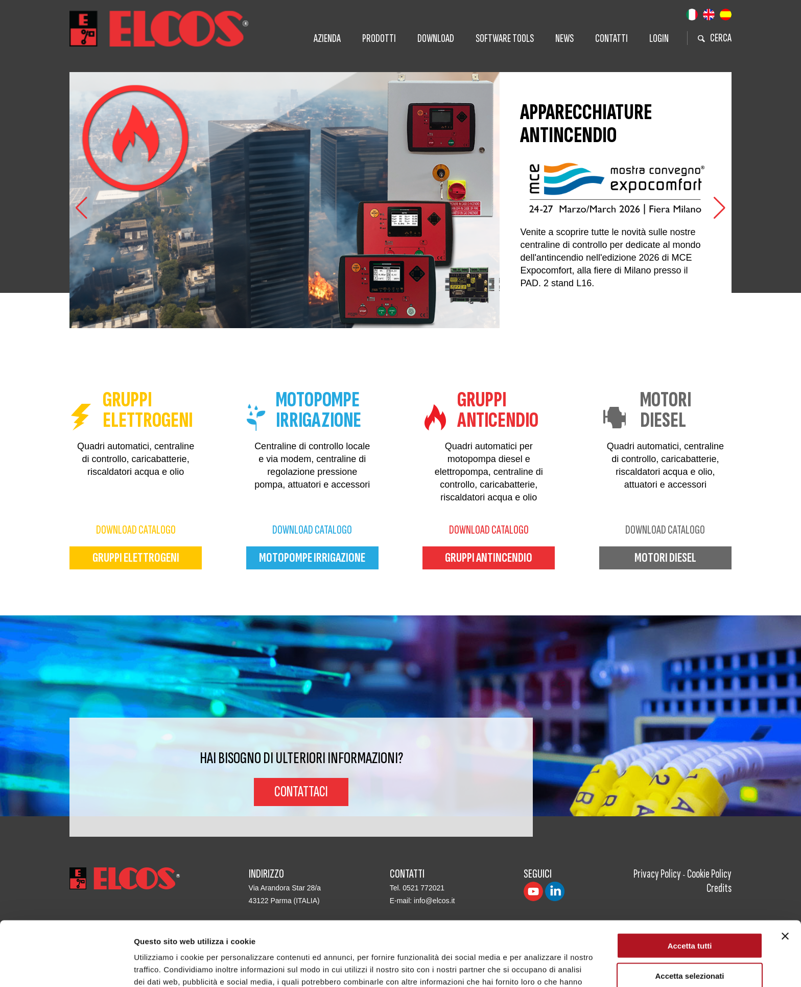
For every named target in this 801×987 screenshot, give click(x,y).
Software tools (505, 38)
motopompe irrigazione (312, 558)
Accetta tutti (690, 885)
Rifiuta (690, 945)
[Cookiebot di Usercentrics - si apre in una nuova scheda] (66, 967)
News (564, 38)
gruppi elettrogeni (135, 558)
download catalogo (136, 529)
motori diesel (665, 558)
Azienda (327, 38)
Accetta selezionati (689, 915)
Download (435, 38)
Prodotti (379, 38)
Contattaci (301, 792)
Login (659, 38)
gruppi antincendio (488, 558)
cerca (715, 38)
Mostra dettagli (537, 966)
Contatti (611, 38)
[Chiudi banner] (785, 875)
